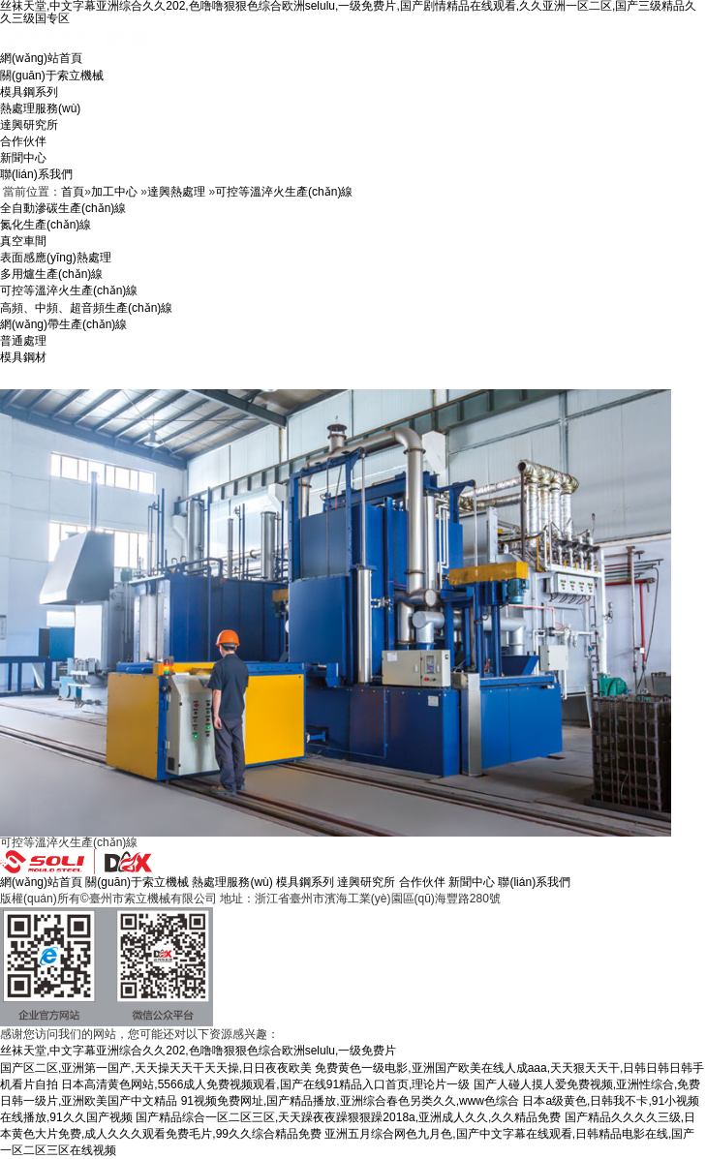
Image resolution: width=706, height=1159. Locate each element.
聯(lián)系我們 (36, 174)
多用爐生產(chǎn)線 (51, 274)
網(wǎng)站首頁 (41, 58)
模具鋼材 (23, 357)
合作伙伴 (23, 141)
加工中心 (114, 191)
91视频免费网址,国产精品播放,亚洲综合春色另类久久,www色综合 (350, 1101)
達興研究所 (29, 125)
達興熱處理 (176, 191)
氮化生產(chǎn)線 (45, 224)
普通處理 (23, 341)
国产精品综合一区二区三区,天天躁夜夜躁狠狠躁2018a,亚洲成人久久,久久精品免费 (348, 1117)
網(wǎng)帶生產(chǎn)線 (63, 324)
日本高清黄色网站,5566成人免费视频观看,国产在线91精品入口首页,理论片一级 (265, 1084)
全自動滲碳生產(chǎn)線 (63, 208)
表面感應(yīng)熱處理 (55, 257)
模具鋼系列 (29, 92)
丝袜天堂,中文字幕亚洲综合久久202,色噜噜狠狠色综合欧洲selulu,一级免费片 (198, 1050)
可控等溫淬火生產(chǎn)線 (284, 191)
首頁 (72, 191)
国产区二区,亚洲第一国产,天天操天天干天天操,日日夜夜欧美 (156, 1068)
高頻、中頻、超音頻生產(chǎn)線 (86, 308)
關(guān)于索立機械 (52, 75)
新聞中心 (23, 158)
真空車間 (23, 241)
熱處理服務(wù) (40, 108)
